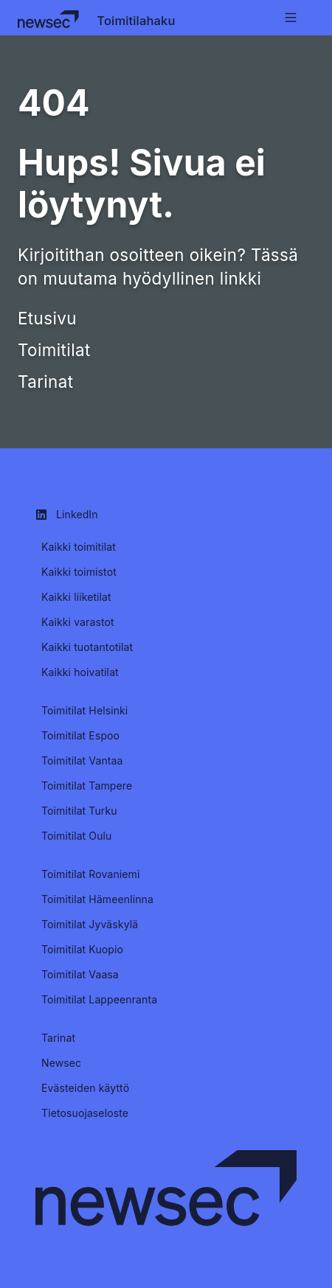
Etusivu (47, 318)
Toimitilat (54, 350)
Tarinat (45, 381)
